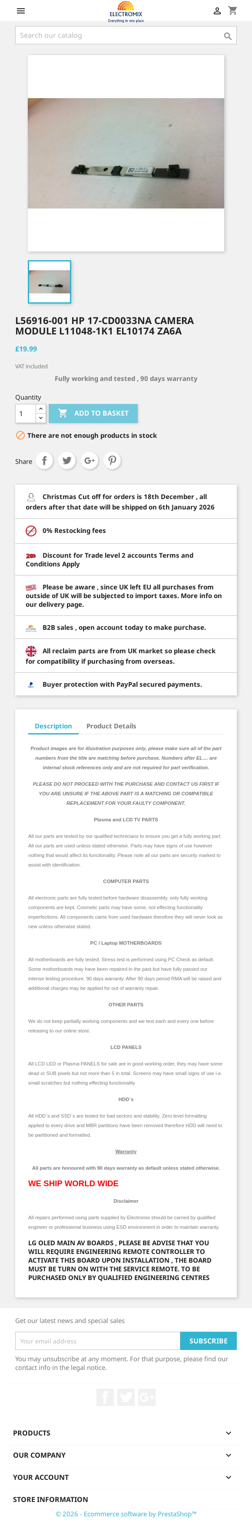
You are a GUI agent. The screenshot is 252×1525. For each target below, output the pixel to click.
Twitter (126, 1397)
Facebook (105, 1397)
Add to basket (93, 413)
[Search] (126, 35)
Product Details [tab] (111, 725)
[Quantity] (25, 413)
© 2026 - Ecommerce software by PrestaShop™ (126, 1513)
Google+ (89, 460)
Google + (147, 1397)
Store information (50, 1499)
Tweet (67, 460)
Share (44, 460)
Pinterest (112, 460)
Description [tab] (53, 725)
